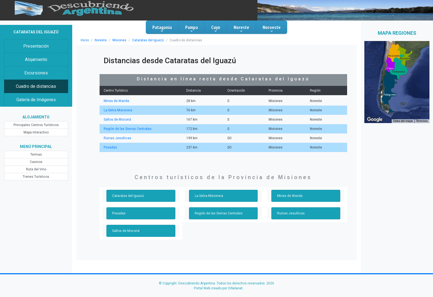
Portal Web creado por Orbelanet (218, 288)
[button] (389, 94)
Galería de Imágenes (36, 99)
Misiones (119, 40)
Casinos (36, 162)
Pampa (191, 28)
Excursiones (36, 72)
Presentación (36, 46)
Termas (36, 154)
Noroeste (272, 28)
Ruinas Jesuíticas (117, 138)
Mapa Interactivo (36, 132)
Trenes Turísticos (36, 177)
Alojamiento (36, 59)
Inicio (85, 40)
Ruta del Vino (36, 169)
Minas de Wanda (116, 101)
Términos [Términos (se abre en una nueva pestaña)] (422, 121)
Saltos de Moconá (117, 119)
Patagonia (162, 28)
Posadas (110, 147)
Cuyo (215, 28)
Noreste (241, 28)
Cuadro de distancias (36, 86)
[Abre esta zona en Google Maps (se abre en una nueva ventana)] (375, 119)
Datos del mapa (403, 121)
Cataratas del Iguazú (148, 40)
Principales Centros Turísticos (36, 125)
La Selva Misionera (118, 110)
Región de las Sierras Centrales (128, 129)
